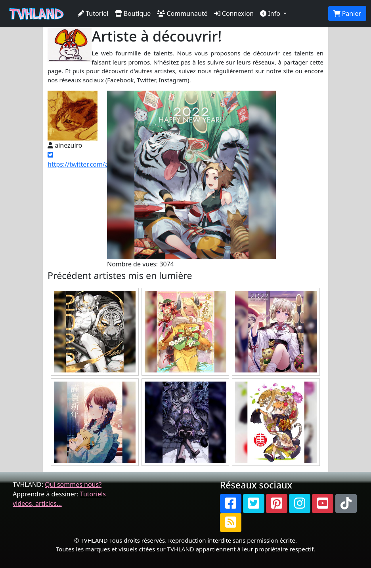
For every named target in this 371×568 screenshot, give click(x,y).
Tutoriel (93, 13)
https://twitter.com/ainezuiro (90, 160)
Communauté (182, 13)
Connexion (234, 13)
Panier (347, 13)
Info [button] (271, 13)
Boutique (133, 13)
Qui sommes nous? (73, 484)
